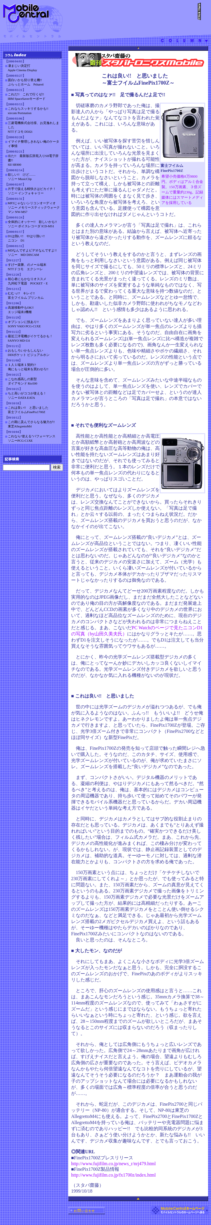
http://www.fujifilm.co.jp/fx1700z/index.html (113, 1174)
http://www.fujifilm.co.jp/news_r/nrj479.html (113, 1163)
